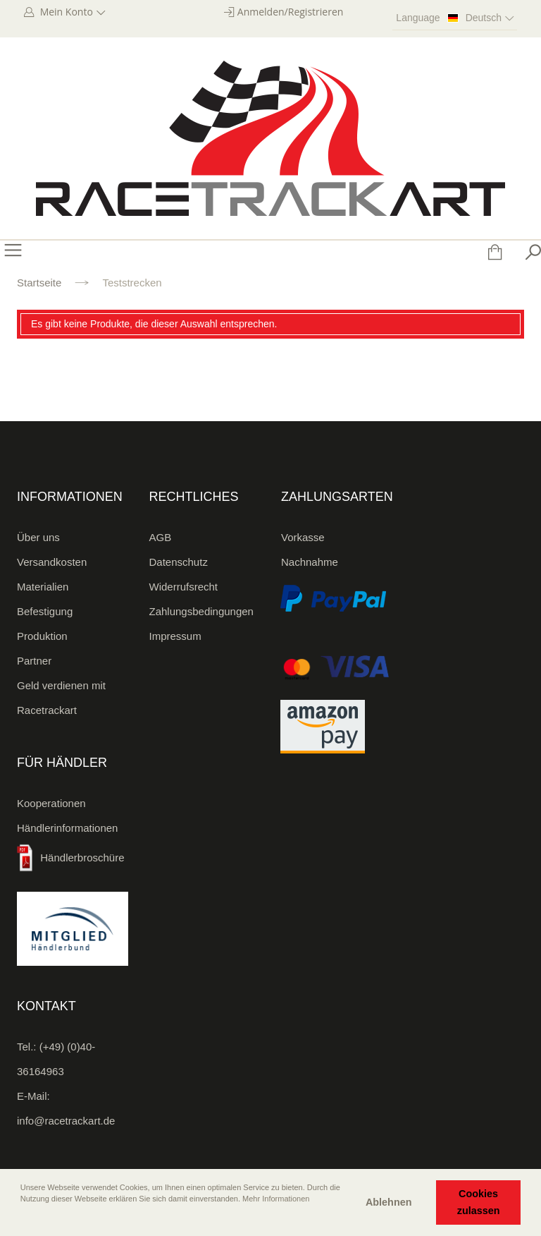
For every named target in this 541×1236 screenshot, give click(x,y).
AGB (160, 537)
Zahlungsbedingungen (201, 611)
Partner (34, 661)
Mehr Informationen (275, 1198)
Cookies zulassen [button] (478, 1202)
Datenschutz (178, 562)
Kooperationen (51, 803)
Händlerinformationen (67, 828)
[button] (21, 1218)
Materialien (42, 587)
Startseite (39, 283)
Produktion (42, 636)
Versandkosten (52, 562)
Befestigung (45, 611)
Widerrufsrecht (183, 587)
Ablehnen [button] (389, 1202)
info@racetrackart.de (66, 1121)
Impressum (175, 636)
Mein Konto (71, 11)
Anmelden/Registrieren (290, 11)
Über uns (38, 537)
